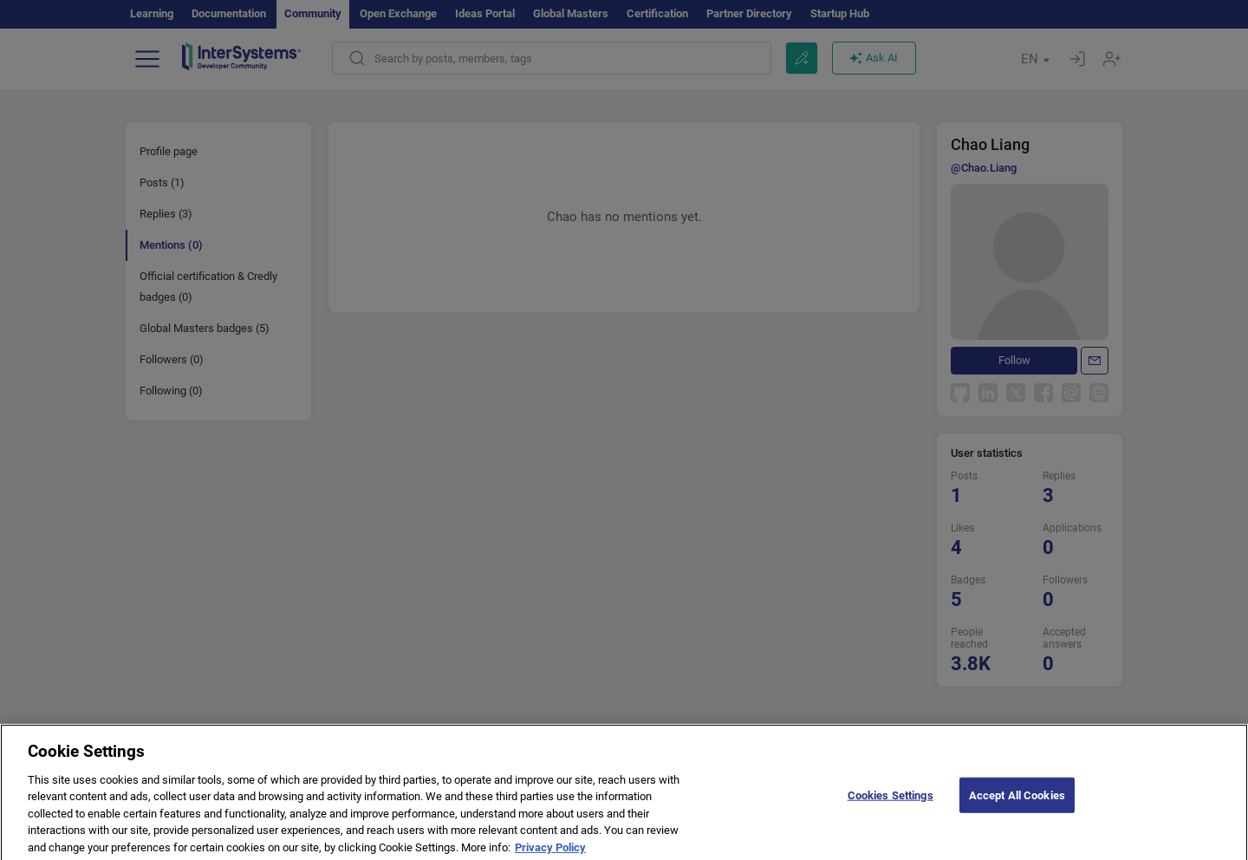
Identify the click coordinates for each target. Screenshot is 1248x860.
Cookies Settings (890, 801)
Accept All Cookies (1017, 801)
